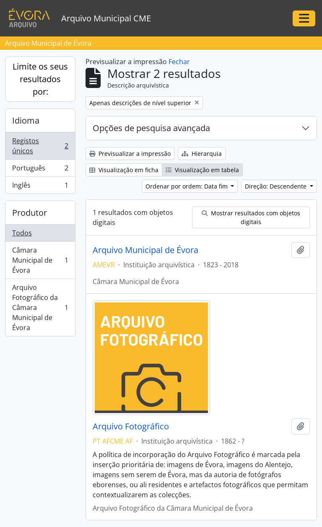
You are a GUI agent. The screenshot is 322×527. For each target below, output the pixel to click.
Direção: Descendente (276, 186)
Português (40, 170)
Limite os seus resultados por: (40, 79)
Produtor (29, 212)
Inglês (40, 187)
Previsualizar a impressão (130, 154)
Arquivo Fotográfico (131, 426)
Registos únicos (40, 145)
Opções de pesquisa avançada (151, 128)
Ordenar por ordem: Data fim (187, 186)
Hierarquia (202, 154)
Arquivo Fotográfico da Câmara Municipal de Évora (40, 307)
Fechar (179, 61)
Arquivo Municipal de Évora (145, 250)
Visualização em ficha (123, 170)
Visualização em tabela (202, 170)
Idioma (25, 120)
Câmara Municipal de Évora (40, 260)
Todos (22, 233)
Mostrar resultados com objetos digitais (251, 217)
